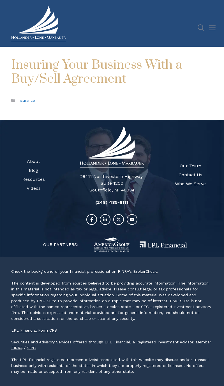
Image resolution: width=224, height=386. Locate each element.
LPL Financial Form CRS (34, 330)
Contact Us (190, 174)
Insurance (26, 100)
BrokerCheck (145, 271)
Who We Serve (190, 183)
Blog (33, 170)
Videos (34, 188)
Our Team (190, 165)
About (33, 161)
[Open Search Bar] (203, 28)
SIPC (31, 348)
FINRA (16, 348)
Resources (33, 179)
